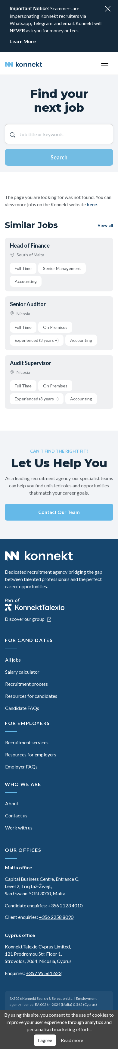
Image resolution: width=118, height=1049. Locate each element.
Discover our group (28, 619)
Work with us (19, 827)
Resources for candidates (31, 696)
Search (59, 157)
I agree (45, 1040)
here (92, 204)
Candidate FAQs (22, 708)
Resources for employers (30, 754)
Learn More (23, 41)
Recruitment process (26, 684)
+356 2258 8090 (56, 917)
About (11, 803)
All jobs (13, 659)
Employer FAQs (21, 766)
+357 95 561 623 (43, 973)
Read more (72, 1040)
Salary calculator (22, 672)
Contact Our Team (59, 512)
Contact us (16, 815)
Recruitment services (26, 742)
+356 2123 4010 (65, 905)
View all (105, 225)
